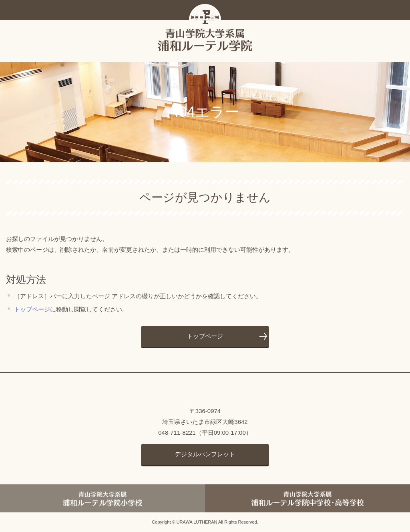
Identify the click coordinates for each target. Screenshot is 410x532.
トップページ (32, 309)
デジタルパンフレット (205, 454)
